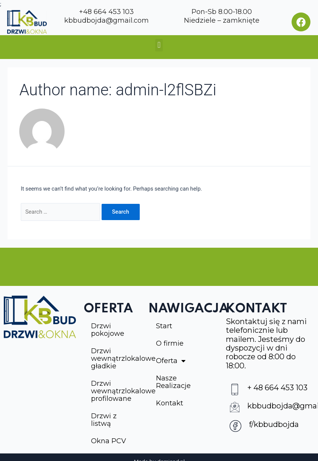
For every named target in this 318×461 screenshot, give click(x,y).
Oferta (170, 361)
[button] (158, 45)
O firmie (170, 343)
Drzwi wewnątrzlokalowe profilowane (116, 391)
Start (164, 326)
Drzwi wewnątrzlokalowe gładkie (116, 358)
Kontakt (169, 403)
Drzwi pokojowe (107, 330)
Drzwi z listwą (104, 420)
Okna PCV (108, 441)
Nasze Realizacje (173, 382)
